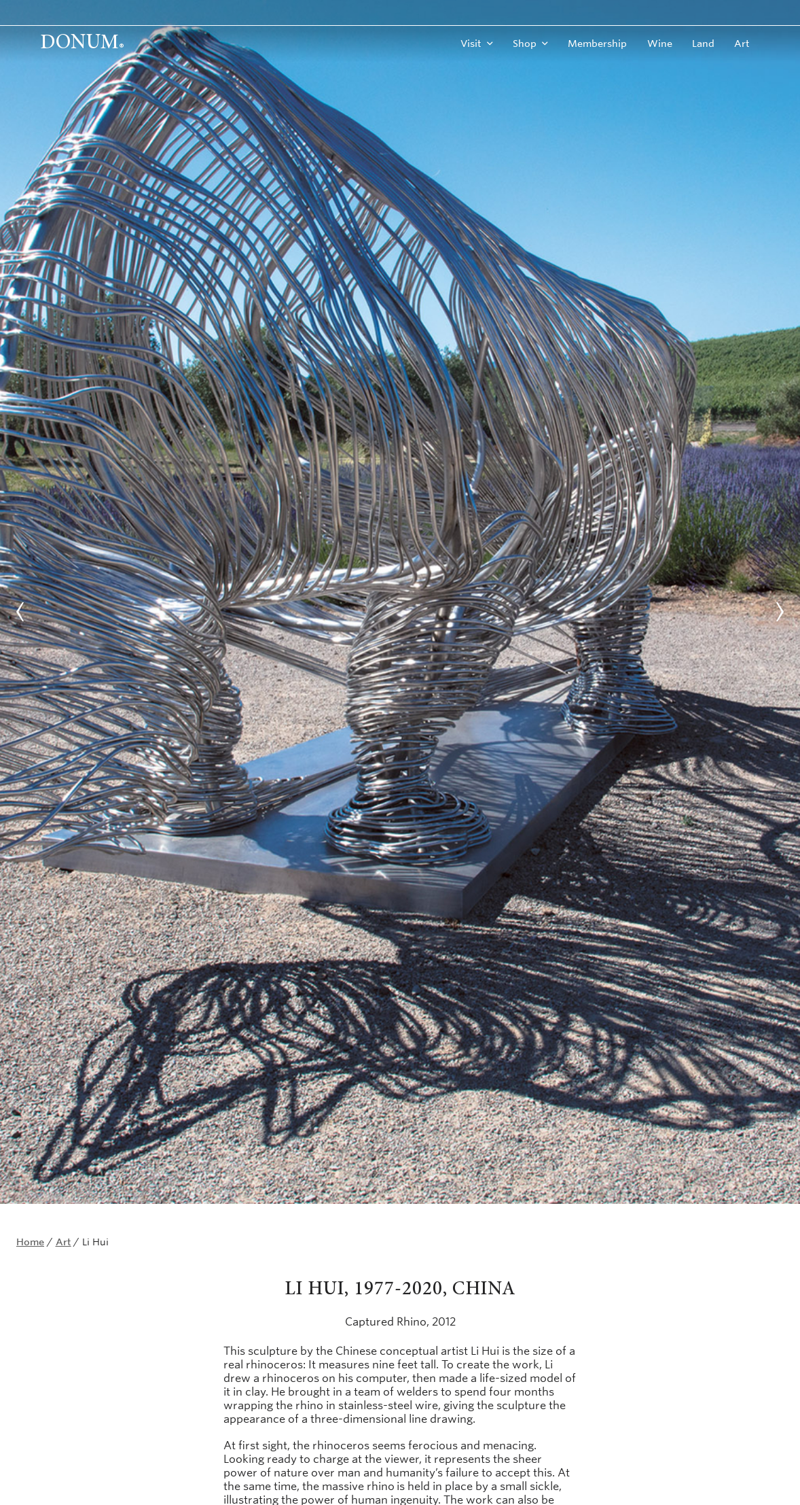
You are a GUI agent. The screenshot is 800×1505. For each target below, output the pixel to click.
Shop (525, 43)
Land (703, 43)
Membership (597, 43)
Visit (470, 43)
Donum (82, 43)
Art (742, 43)
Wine (659, 43)
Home (30, 1242)
